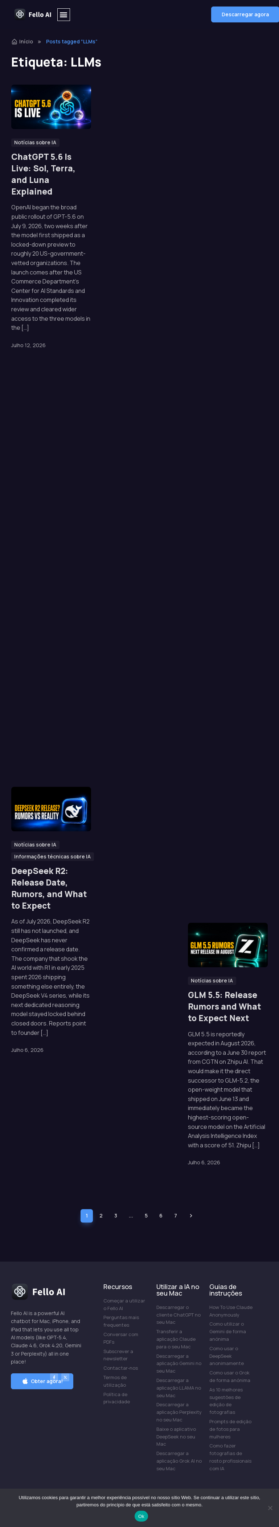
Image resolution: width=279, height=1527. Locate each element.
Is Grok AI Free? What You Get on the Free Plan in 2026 (45, 490)
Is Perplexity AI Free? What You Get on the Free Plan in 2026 (132, 472)
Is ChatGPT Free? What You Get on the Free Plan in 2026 (223, 174)
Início (22, 41)
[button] (63, 14)
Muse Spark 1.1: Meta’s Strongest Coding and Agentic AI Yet (136, 174)
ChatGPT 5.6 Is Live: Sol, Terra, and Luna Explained (43, 174)
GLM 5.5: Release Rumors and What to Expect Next (224, 1006)
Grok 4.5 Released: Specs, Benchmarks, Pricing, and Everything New (226, 449)
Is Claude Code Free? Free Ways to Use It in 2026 (226, 738)
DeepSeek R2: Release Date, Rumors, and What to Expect (49, 772)
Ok (141, 1516)
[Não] (270, 1507)
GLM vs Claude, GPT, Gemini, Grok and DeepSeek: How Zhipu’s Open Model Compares (137, 738)
